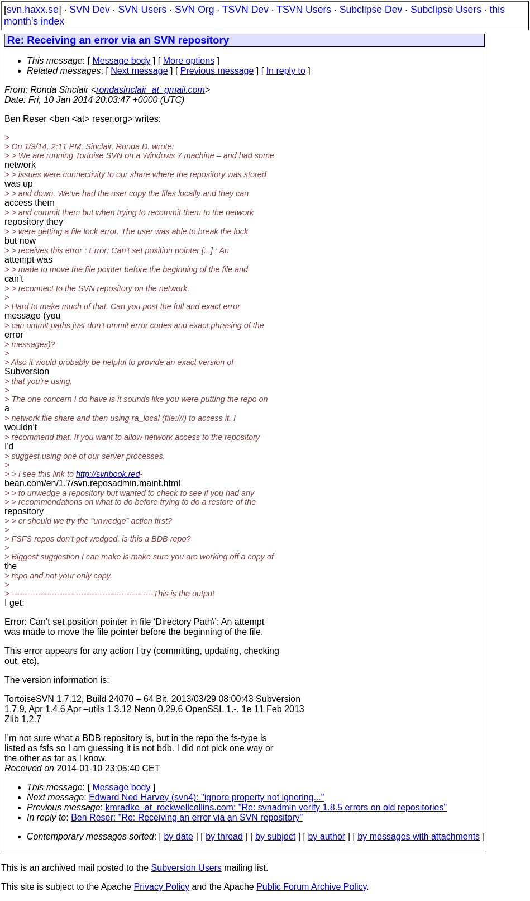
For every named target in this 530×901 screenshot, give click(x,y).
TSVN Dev (245, 9)
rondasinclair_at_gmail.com (150, 89)
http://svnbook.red (108, 474)
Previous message (217, 70)
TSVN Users (303, 9)
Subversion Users (186, 867)
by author (326, 836)
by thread (224, 836)
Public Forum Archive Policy (311, 886)
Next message (139, 70)
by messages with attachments (418, 836)
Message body (121, 60)
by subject (275, 836)
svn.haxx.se (33, 9)
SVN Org (194, 9)
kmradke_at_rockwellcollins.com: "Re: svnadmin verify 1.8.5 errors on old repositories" (276, 807)
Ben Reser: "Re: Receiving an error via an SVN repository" (187, 817)
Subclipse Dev (371, 9)
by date (178, 836)
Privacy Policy (161, 886)
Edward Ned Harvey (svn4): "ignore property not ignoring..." (206, 797)
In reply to (285, 70)
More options (189, 60)
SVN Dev (89, 9)
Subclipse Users (445, 9)
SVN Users (142, 9)
